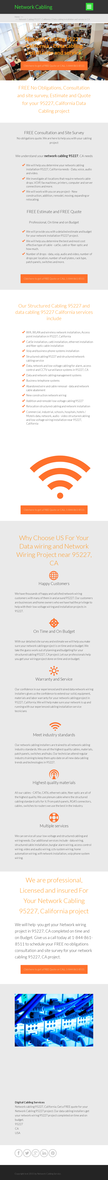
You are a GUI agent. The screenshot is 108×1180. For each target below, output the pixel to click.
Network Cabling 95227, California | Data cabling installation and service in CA (52, 19)
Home (19, 16)
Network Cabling (33, 7)
